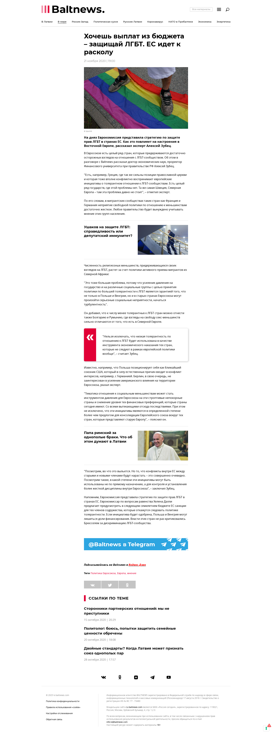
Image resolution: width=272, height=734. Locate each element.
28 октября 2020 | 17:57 (100, 660)
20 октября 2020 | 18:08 (100, 640)
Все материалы (201, 9)
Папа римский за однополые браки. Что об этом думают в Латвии (108, 437)
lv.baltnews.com (134, 707)
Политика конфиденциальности (62, 701)
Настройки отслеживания (59, 713)
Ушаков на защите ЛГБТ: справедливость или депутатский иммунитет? (108, 231)
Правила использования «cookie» (63, 707)
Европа (121, 573)
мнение (131, 573)
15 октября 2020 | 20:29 (100, 620)
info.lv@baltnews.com (117, 722)
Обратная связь (54, 719)
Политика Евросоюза (103, 573)
